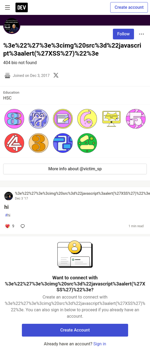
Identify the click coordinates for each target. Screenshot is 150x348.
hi (6, 207)
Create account (129, 7)
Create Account (75, 330)
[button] (14, 119)
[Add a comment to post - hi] (9, 226)
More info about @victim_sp (75, 168)
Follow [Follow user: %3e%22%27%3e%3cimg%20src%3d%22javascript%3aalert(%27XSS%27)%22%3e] (123, 33)
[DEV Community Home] (21, 7)
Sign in (99, 343)
